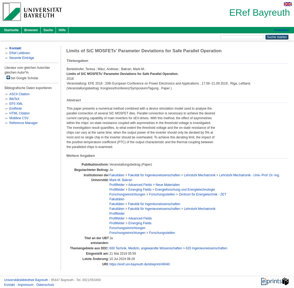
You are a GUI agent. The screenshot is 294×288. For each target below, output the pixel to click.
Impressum (26, 285)
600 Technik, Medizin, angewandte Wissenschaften (145, 248)
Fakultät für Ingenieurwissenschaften (154, 175)
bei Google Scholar (22, 77)
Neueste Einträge (21, 58)
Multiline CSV (19, 118)
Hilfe (62, 30)
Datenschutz (45, 285)
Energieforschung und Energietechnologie (185, 189)
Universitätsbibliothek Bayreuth (26, 280)
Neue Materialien (168, 185)
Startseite (11, 30)
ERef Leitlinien (19, 53)
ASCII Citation (19, 94)
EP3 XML (16, 104)
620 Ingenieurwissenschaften (206, 248)
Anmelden (281, 30)
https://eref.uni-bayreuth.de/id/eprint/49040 (139, 264)
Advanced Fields (140, 185)
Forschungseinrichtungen (127, 194)
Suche (48, 30)
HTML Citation (19, 113)
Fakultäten (116, 175)
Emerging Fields (140, 189)
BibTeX (14, 99)
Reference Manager (23, 123)
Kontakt (10, 285)
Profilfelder (117, 185)
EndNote (15, 108)
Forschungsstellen (162, 194)
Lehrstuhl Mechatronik (199, 175)
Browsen (31, 30)
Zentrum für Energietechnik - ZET (202, 194)
